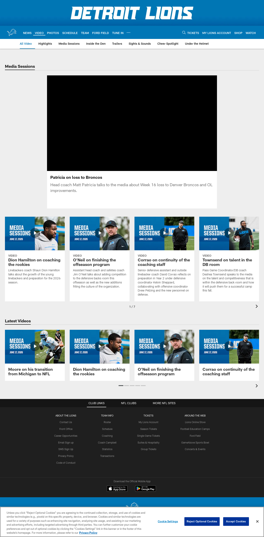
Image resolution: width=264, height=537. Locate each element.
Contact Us (66, 422)
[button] (121, 385)
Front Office (65, 428)
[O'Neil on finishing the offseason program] (100, 255)
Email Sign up (66, 442)
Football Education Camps (195, 428)
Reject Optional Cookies (202, 521)
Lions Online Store (195, 422)
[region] (132, 522)
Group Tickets (148, 449)
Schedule (107, 428)
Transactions (107, 455)
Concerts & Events (195, 449)
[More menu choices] (128, 32)
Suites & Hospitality (148, 442)
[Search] (184, 32)
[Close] (257, 521)
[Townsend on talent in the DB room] (229, 257)
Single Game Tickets (148, 435)
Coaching (107, 435)
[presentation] (257, 307)
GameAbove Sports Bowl (195, 442)
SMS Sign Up (65, 449)
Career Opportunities (65, 435)
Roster (107, 422)
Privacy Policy (66, 455)
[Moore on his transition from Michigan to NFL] (35, 355)
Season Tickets (148, 428)
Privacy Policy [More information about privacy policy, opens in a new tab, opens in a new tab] (88, 532)
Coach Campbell (107, 442)
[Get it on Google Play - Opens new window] (145, 491)
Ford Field (195, 435)
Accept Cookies (236, 521)
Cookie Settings (168, 521)
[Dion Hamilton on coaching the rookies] (35, 253)
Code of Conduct (65, 462)
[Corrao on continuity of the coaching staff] (164, 259)
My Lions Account (148, 422)
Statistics (107, 449)
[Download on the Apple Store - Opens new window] (117, 489)
